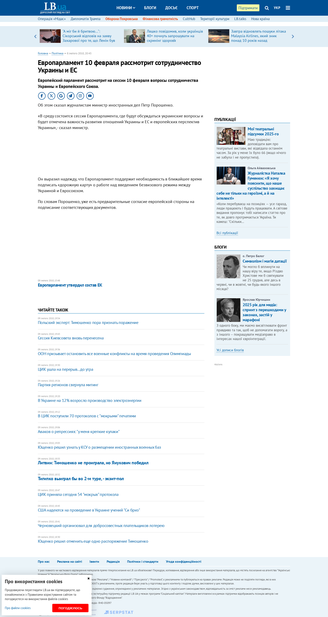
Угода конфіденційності (183, 561)
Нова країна (260, 19)
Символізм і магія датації (265, 261)
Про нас (44, 561)
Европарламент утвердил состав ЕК (70, 285)
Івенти (94, 561)
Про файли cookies (18, 608)
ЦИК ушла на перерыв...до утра (65, 369)
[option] (80, 36)
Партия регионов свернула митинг (68, 384)
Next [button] (292, 36)
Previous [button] (35, 36)
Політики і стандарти (142, 561)
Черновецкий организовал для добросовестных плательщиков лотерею (101, 525)
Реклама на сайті (69, 561)
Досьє (171, 7)
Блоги (150, 7)
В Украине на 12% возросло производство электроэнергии (89, 400)
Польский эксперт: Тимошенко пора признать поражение (88, 322)
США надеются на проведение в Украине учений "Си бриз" (89, 510)
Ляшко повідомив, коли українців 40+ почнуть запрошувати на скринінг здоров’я (175, 36)
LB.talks (240, 19)
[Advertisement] (121, 154)
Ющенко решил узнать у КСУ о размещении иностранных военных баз (99, 447)
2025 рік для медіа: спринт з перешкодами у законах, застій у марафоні (264, 312)
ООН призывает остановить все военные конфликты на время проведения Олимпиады (114, 353)
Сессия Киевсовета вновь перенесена (71, 338)
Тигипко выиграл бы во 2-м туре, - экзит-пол (81, 478)
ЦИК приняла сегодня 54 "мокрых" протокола (78, 494)
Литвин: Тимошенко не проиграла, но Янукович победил (93, 463)
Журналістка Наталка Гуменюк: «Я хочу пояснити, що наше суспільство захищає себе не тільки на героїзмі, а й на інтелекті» (251, 185)
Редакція (113, 561)
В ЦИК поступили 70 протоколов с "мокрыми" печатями (87, 416)
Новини (126, 7)
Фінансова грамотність (160, 19)
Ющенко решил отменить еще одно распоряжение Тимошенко (93, 541)
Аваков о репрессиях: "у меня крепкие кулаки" (78, 431)
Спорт (193, 7)
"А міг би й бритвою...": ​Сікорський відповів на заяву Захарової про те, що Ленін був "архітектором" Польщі (89, 38)
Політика (57, 53)
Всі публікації (227, 233)
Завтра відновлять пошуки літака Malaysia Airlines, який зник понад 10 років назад (258, 36)
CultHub (189, 19)
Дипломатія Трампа (85, 19)
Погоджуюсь (70, 608)
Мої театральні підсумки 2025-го (263, 131)
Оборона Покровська (121, 19)
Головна (43, 53)
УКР (277, 7)
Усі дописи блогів (230, 350)
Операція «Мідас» (52, 19)
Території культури (214, 19)
